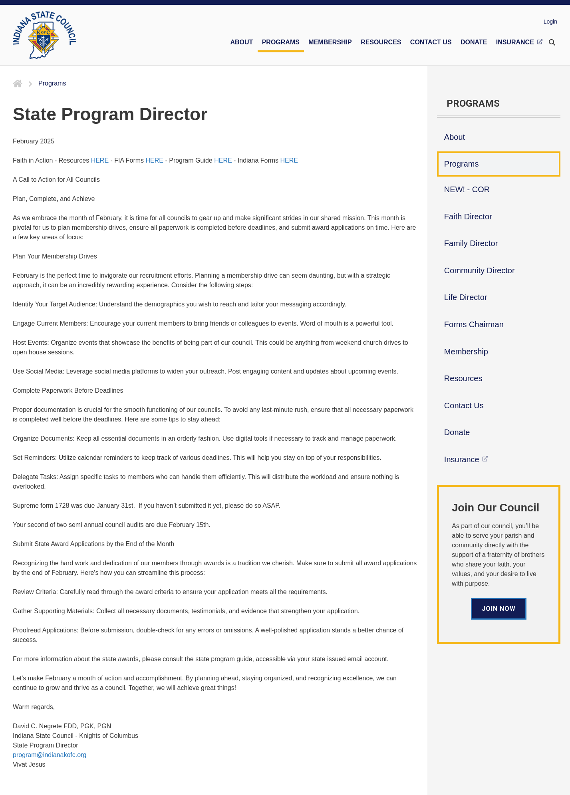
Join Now (499, 608)
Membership (466, 351)
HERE (100, 160)
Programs (461, 163)
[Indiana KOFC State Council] (44, 35)
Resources (463, 378)
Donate (457, 432)
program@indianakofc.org (49, 754)
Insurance (461, 459)
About (454, 137)
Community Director (479, 270)
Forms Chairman (474, 324)
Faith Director (468, 216)
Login (550, 21)
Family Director (471, 243)
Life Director (465, 297)
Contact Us (464, 405)
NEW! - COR (467, 189)
